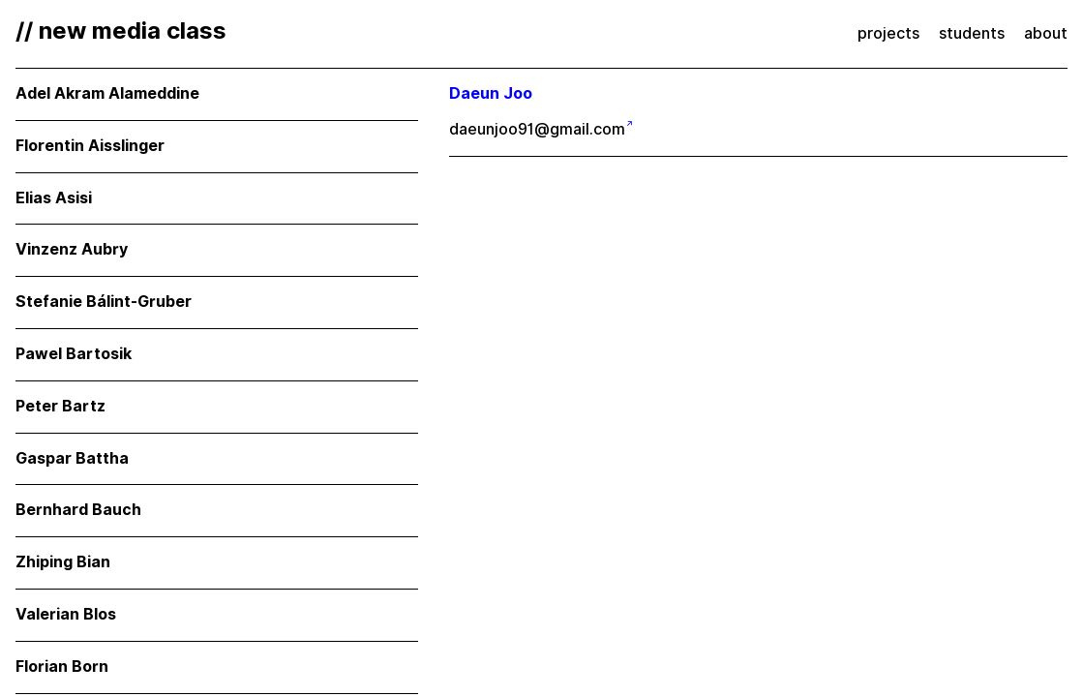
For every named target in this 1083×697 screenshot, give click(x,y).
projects (888, 33)
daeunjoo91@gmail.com (537, 129)
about (1046, 33)
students (972, 33)
